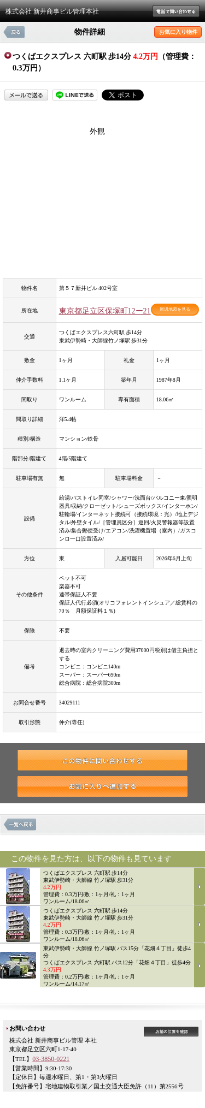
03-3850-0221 (50, 1059)
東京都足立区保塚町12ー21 (105, 311)
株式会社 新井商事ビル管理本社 (52, 11)
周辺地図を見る (175, 309)
